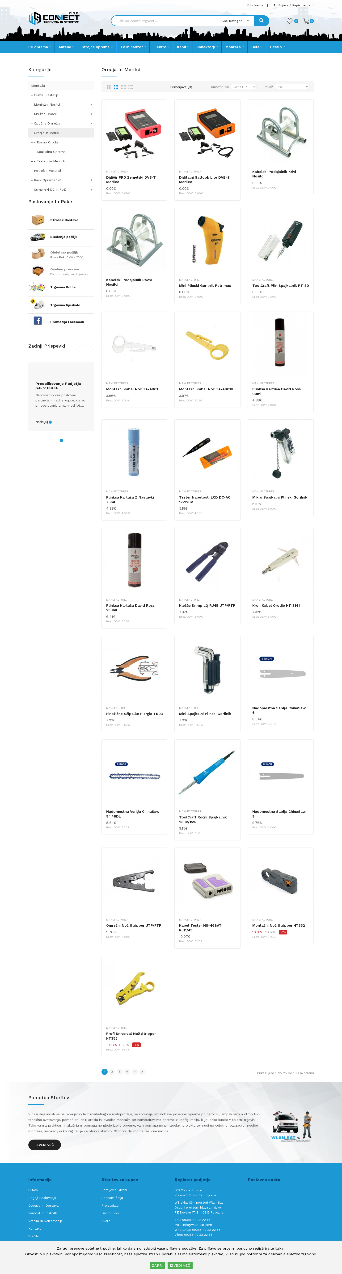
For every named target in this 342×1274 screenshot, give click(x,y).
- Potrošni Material (46, 170)
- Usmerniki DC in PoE (62, 189)
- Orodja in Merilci (62, 133)
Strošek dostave (64, 220)
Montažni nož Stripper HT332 (278, 925)
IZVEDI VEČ (180, 1265)
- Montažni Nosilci (62, 104)
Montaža (62, 85)
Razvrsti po (220, 87)
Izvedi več (44, 1145)
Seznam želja (112, 1198)
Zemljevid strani (114, 1190)
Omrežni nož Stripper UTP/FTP (133, 925)
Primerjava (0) (181, 87)
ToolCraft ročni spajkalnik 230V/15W (203, 819)
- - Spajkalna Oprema (48, 152)
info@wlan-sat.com (197, 1225)
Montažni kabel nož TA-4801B (206, 389)
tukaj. (280, 1248)
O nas (33, 1190)
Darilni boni (110, 1213)
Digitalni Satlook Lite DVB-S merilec (204, 179)
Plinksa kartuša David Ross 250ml (130, 607)
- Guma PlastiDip (44, 95)
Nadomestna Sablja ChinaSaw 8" (279, 813)
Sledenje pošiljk (63, 237)
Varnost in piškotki (43, 1213)
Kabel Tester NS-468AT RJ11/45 (200, 927)
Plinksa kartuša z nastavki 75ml (130, 499)
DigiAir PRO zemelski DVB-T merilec (131, 179)
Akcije (105, 1221)
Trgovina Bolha (63, 287)
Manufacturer (117, 171)
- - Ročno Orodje (45, 142)
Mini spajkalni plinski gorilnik (205, 714)
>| (142, 1071)
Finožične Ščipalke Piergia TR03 (134, 714)
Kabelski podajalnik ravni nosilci (129, 282)
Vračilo (33, 1236)
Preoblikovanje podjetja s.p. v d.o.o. (58, 386)
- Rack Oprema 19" (62, 180)
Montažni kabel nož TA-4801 (132, 389)
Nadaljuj (41, 422)
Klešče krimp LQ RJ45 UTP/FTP (207, 605)
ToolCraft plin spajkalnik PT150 (280, 286)
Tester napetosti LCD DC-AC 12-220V (204, 499)
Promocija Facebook (67, 322)
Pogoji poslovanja (42, 1198)
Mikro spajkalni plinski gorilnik (279, 497)
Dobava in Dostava (43, 1205)
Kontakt (34, 1228)
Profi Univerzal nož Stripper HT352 (131, 1036)
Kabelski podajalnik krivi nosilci (274, 174)
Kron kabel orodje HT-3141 (276, 605)
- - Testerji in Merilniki (48, 161)
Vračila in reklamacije (45, 1221)
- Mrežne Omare (62, 114)
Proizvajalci (110, 1205)
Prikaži (269, 87)
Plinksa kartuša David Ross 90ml (276, 391)
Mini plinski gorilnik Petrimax (205, 286)
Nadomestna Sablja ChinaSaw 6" (279, 710)
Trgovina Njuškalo (65, 305)
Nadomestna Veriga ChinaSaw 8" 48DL (132, 813)
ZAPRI (157, 1265)
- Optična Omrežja (62, 123)
